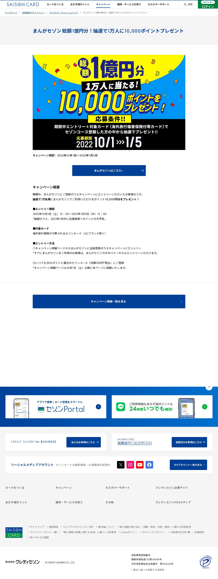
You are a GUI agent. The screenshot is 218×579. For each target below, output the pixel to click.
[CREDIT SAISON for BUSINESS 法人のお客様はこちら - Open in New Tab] (55, 386)
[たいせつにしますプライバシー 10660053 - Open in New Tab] (205, 568)
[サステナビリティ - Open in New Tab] (176, 451)
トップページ (11, 18)
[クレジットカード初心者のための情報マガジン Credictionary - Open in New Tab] (176, 478)
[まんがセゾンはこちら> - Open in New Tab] (109, 176)
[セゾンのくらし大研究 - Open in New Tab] (176, 492)
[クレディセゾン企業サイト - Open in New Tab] (176, 437)
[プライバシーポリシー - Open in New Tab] (42, 532)
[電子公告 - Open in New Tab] (176, 459)
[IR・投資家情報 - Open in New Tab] (176, 455)
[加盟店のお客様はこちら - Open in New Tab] (162, 386)
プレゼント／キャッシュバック (63, 18)
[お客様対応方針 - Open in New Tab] (179, 532)
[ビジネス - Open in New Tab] (176, 446)
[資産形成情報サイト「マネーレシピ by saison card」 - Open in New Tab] (176, 486)
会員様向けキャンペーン (33, 18)
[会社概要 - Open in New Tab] (176, 442)
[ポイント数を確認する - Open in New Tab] (26, 506)
